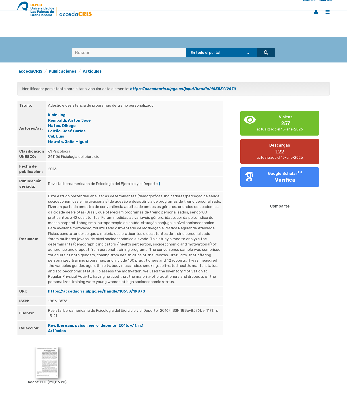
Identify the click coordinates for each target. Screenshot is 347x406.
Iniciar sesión (316, 12)
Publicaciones (63, 71)
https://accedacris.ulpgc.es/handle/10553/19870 (96, 291)
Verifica (285, 180)
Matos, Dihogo (62, 125)
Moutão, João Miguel (68, 142)
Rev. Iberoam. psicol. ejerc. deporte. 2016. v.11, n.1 (96, 325)
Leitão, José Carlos (67, 131)
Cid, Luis (56, 136)
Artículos (92, 71)
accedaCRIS (30, 71)
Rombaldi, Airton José (69, 120)
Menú (327, 12)
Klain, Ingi (57, 115)
